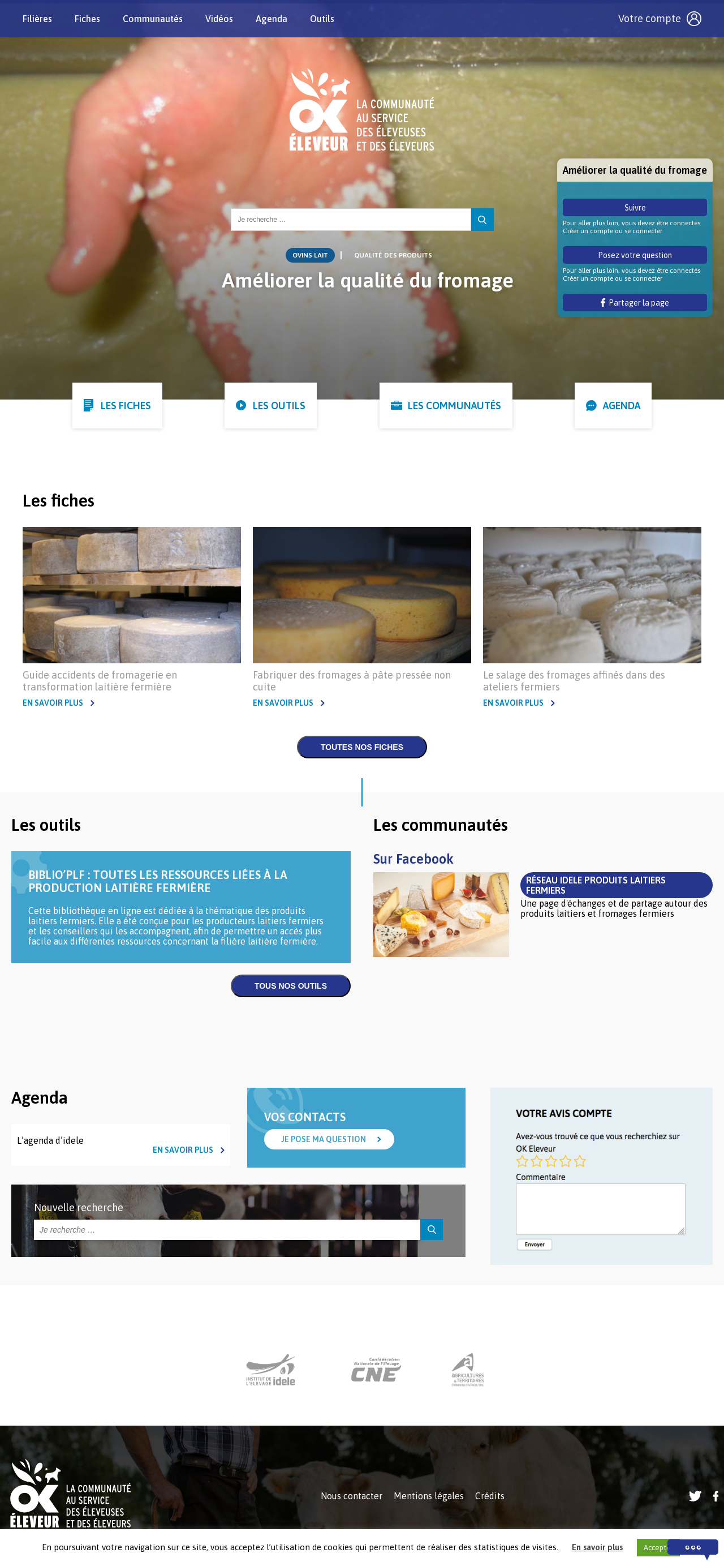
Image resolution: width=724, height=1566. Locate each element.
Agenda (271, 19)
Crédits (490, 1496)
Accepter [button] (658, 1547)
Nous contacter (351, 1496)
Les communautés (454, 405)
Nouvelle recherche (78, 1207)
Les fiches (126, 405)
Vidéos (219, 19)
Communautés (153, 19)
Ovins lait (310, 255)
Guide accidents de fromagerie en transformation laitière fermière (100, 681)
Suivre (635, 207)
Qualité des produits (393, 255)
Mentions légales (429, 1496)
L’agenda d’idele (50, 1140)
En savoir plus (53, 702)
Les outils (279, 405)
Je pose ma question (323, 1139)
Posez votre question (635, 255)
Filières (37, 19)
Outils (322, 19)
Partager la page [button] (635, 302)
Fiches (87, 19)
